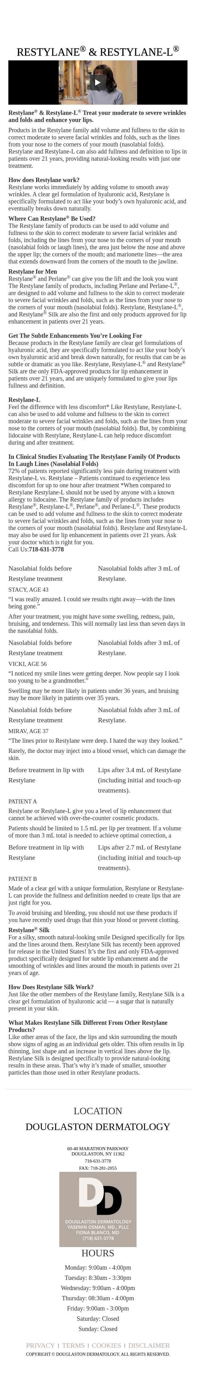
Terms (73, 1345)
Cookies (106, 1345)
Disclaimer (149, 1345)
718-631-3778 (98, 1161)
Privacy (40, 1345)
